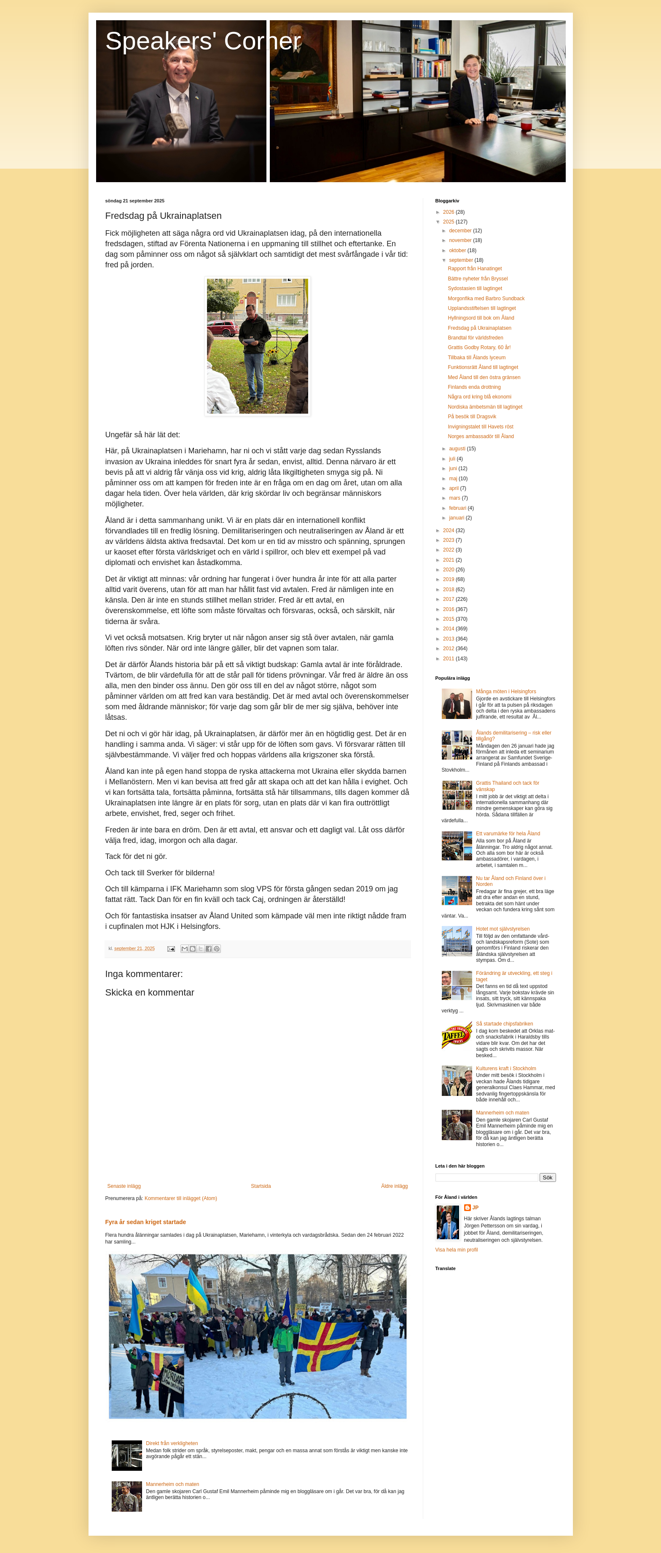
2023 (449, 540)
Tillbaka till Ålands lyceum (476, 358)
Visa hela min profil (456, 1250)
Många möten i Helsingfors (506, 691)
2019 (449, 579)
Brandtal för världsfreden (475, 338)
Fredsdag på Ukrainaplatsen (479, 328)
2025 (449, 222)
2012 (449, 648)
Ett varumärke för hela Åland (508, 834)
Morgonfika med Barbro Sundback (486, 298)
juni (453, 468)
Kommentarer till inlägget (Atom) (181, 1198)
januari (457, 518)
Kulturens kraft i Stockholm (506, 1068)
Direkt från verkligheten (172, 1443)
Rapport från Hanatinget (475, 269)
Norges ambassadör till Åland (481, 436)
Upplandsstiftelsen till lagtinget (482, 308)
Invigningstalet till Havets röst (480, 427)
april (454, 488)
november (461, 240)
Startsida (261, 1186)
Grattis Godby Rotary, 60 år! (479, 347)
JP (476, 1208)
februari (458, 508)
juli (453, 459)
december (461, 231)
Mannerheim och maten (172, 1484)
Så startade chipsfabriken (504, 1024)
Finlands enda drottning (474, 387)
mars (455, 498)
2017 (449, 599)
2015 (449, 619)
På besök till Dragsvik (472, 417)
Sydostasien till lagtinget (475, 288)
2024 (449, 530)
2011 (449, 659)
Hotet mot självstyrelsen (502, 929)
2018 (449, 589)
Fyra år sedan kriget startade (145, 1222)
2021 (449, 560)
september (461, 260)
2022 (449, 550)
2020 (449, 570)
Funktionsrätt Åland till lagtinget (483, 367)
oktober (458, 250)
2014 (449, 629)
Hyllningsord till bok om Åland (481, 318)
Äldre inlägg (394, 1186)
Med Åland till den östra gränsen (484, 377)
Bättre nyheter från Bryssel (478, 279)
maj (454, 479)
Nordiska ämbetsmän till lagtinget (485, 407)
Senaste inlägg (124, 1186)
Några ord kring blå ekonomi (479, 397)
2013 (449, 639)
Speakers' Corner (203, 41)
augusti (458, 449)
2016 (449, 609)
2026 (449, 212)
